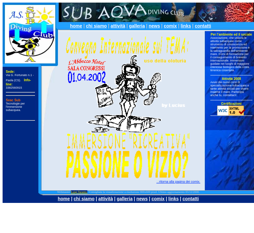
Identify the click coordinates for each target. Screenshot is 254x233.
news (154, 25)
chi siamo (96, 25)
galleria (137, 25)
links (186, 25)
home (76, 25)
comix (170, 25)
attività (118, 25)
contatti (203, 25)
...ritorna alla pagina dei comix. (178, 181)
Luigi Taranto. (79, 192)
